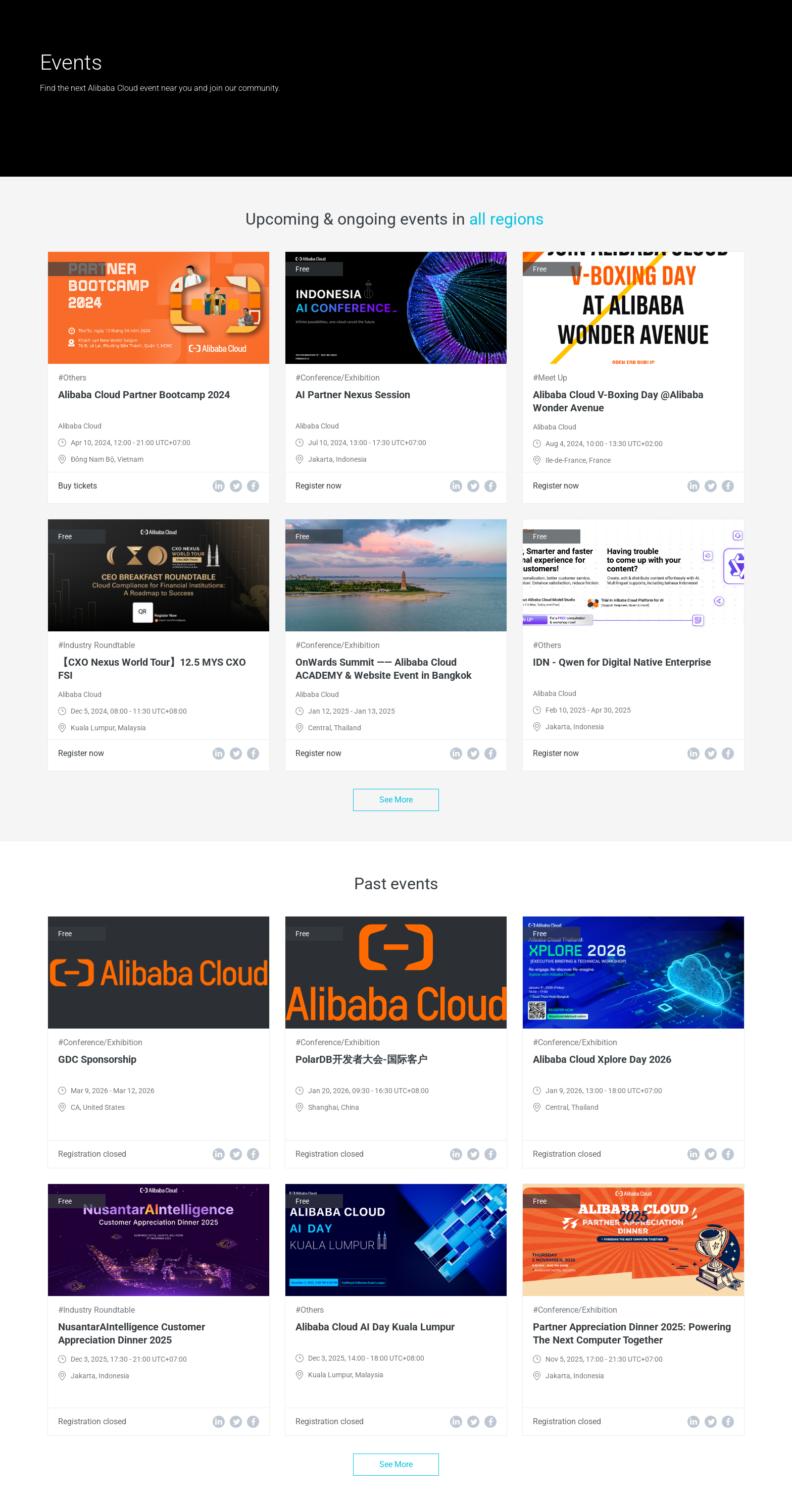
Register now (318, 486)
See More (396, 799)
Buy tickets (77, 486)
